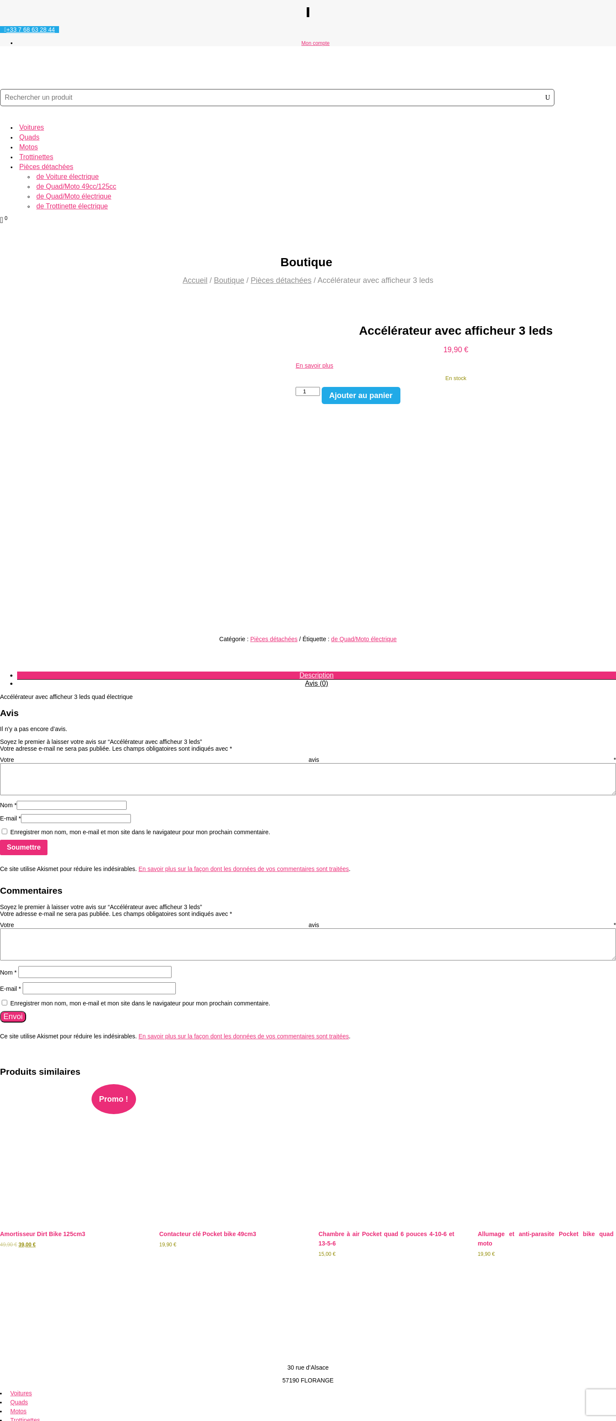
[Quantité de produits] (308, 391)
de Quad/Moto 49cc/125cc (76, 186)
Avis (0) (316, 609)
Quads (29, 137)
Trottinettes (36, 157)
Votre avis (308, 685)
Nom (8, 731)
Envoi (13, 942)
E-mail (10, 744)
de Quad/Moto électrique (73, 196)
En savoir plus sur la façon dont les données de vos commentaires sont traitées (244, 794)
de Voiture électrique (67, 176)
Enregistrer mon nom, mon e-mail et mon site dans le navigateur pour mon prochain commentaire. (140, 758)
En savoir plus (314, 365)
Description (316, 601)
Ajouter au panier (361, 395)
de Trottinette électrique (72, 206)
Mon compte (315, 43)
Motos (28, 147)
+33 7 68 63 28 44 (30, 29)
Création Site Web (24, 1411)
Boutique (229, 280)
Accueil (195, 280)
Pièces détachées (46, 166)
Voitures (31, 127)
